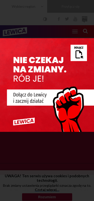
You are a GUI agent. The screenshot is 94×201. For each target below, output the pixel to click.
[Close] (89, 42)
